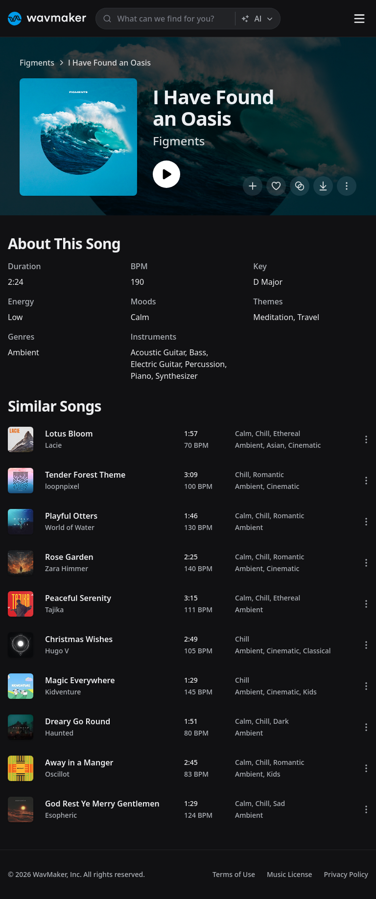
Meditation (273, 317)
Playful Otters (71, 515)
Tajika (54, 609)
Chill (262, 433)
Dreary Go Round (77, 721)
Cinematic (304, 445)
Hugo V (57, 650)
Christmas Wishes (79, 639)
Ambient (23, 352)
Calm (140, 317)
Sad (279, 803)
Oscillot (57, 774)
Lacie (53, 445)
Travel (309, 317)
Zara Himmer (66, 568)
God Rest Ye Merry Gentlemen (102, 803)
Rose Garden (69, 557)
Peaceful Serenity (78, 598)
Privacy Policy (346, 874)
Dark (281, 721)
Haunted (59, 733)
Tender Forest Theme (85, 474)
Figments (37, 62)
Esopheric (61, 815)
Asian (276, 445)
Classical (317, 650)
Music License (289, 874)
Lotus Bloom (69, 433)
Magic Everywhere (80, 680)
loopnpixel (62, 486)
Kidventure (63, 691)
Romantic (268, 474)
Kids (310, 691)
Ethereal (286, 433)
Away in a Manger (79, 762)
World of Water (69, 527)
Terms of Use (233, 874)
